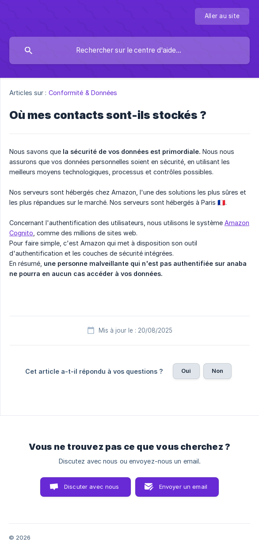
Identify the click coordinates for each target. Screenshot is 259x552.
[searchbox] (129, 50)
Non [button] (217, 370)
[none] (222, 16)
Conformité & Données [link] (83, 92)
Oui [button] (186, 370)
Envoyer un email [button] (183, 486)
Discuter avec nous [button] (91, 486)
